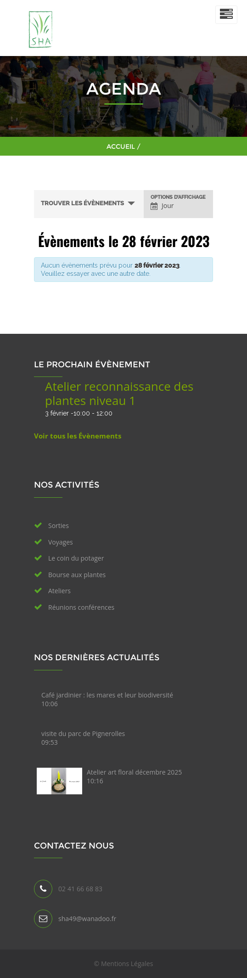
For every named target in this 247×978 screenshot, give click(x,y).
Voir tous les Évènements (77, 435)
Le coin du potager (76, 558)
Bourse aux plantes (77, 574)
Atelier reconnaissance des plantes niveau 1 (119, 393)
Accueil (121, 146)
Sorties (58, 525)
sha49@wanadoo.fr (87, 918)
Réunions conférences (81, 607)
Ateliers (59, 590)
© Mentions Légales (123, 963)
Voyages (60, 542)
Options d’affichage (178, 197)
